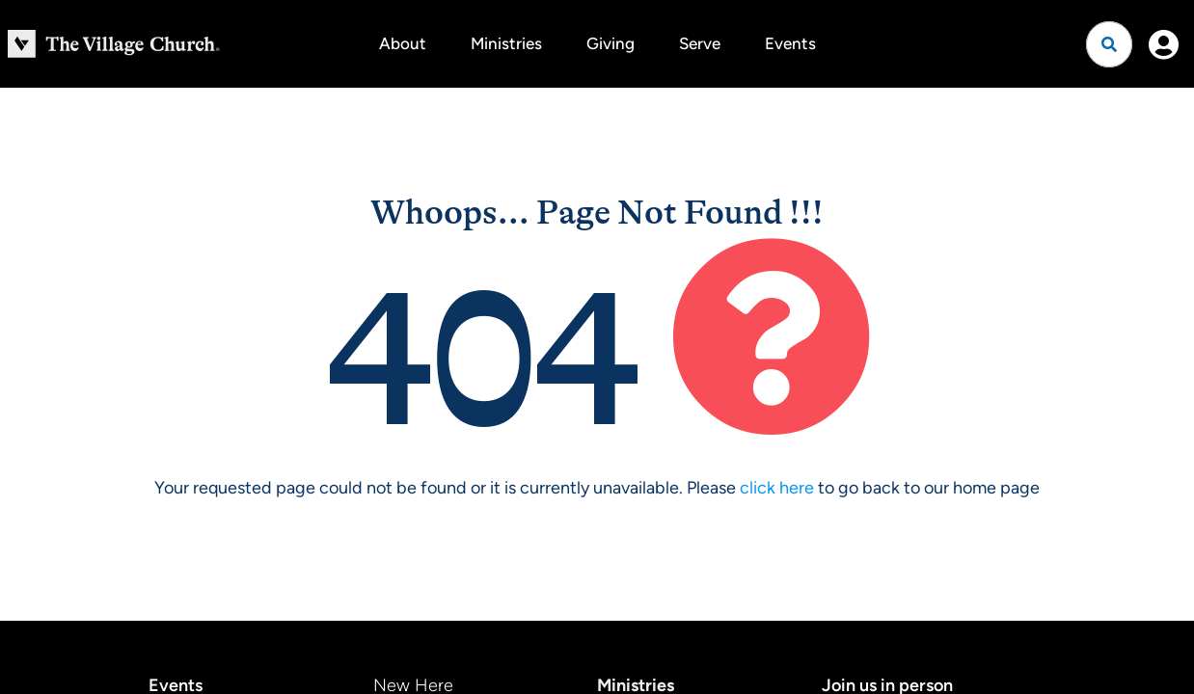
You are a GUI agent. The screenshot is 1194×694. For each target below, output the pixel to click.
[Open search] (1109, 44)
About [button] (402, 43)
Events (790, 43)
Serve (699, 43)
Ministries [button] (506, 43)
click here (777, 487)
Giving (610, 43)
